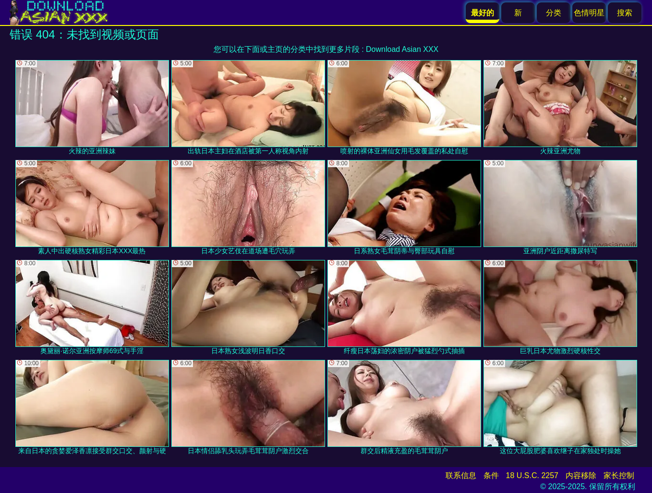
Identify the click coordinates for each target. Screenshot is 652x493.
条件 (491, 475)
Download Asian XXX (402, 49)
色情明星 (589, 13)
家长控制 (619, 475)
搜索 (624, 13)
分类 (553, 13)
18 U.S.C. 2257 (532, 475)
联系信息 (461, 475)
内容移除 (581, 475)
